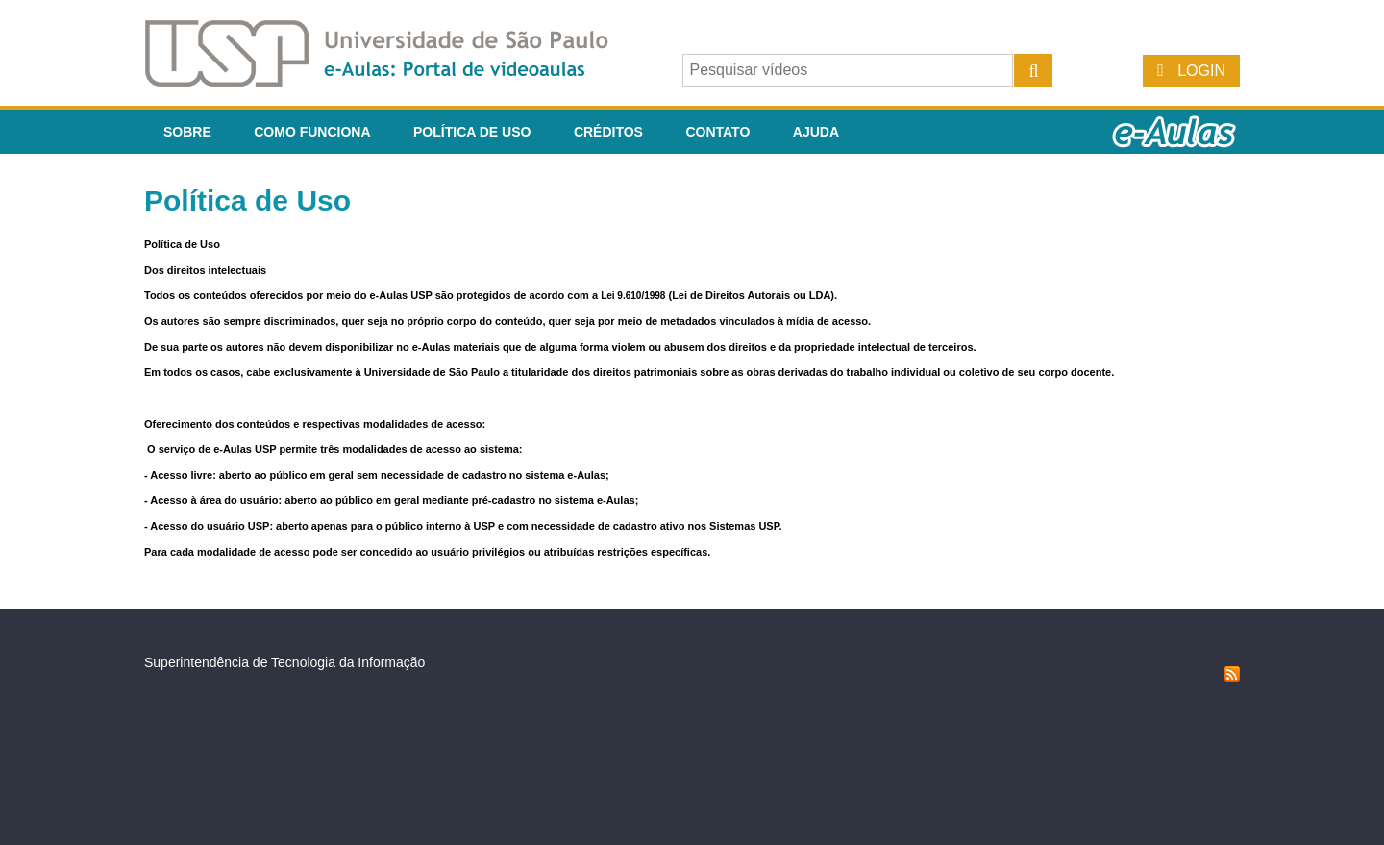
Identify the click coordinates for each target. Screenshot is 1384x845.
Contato (717, 131)
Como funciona (312, 131)
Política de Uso (472, 131)
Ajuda (816, 131)
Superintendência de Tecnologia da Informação (284, 662)
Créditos (608, 131)
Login (1201, 70)
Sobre (187, 131)
